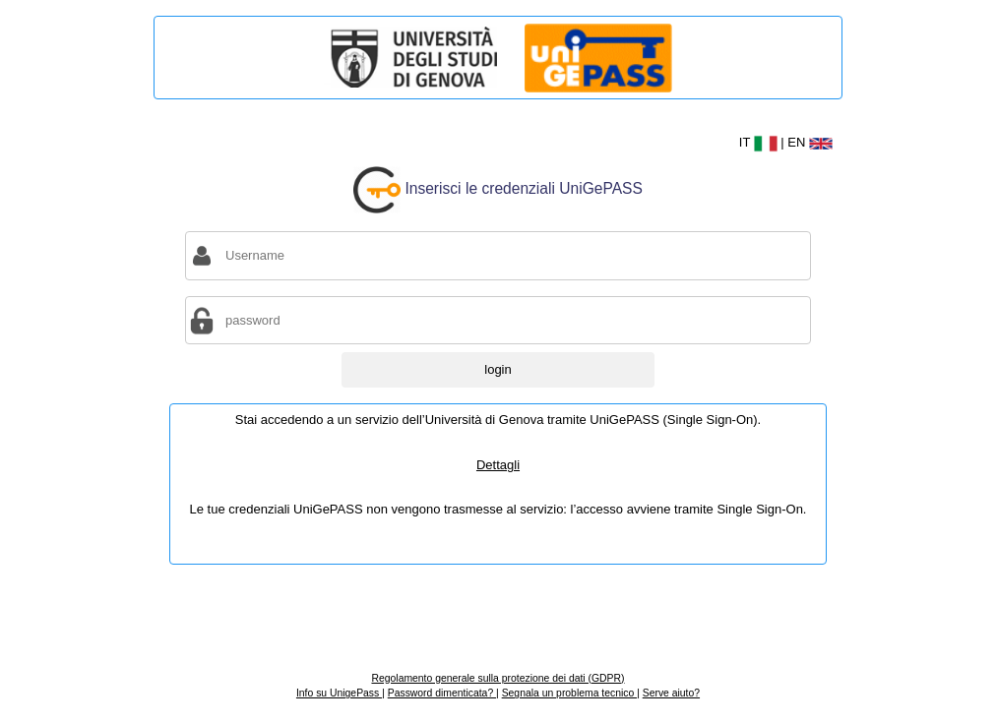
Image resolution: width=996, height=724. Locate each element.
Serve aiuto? (671, 693)
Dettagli (498, 464)
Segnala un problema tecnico (569, 693)
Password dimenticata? (442, 693)
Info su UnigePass (339, 693)
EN (810, 142)
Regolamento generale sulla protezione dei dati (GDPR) (497, 678)
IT (760, 142)
